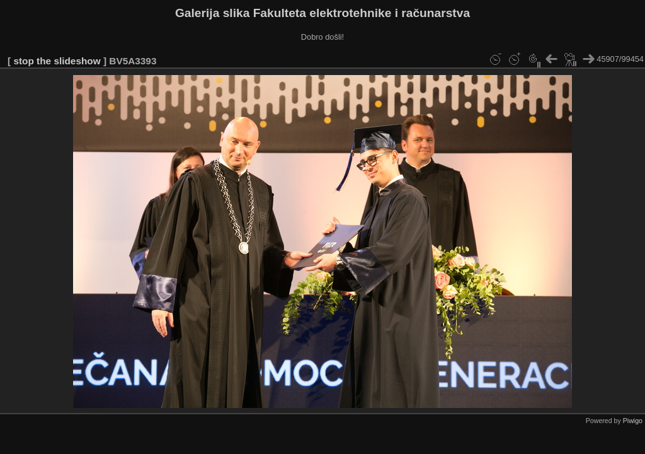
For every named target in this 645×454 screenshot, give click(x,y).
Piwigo (632, 420)
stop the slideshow (56, 60)
